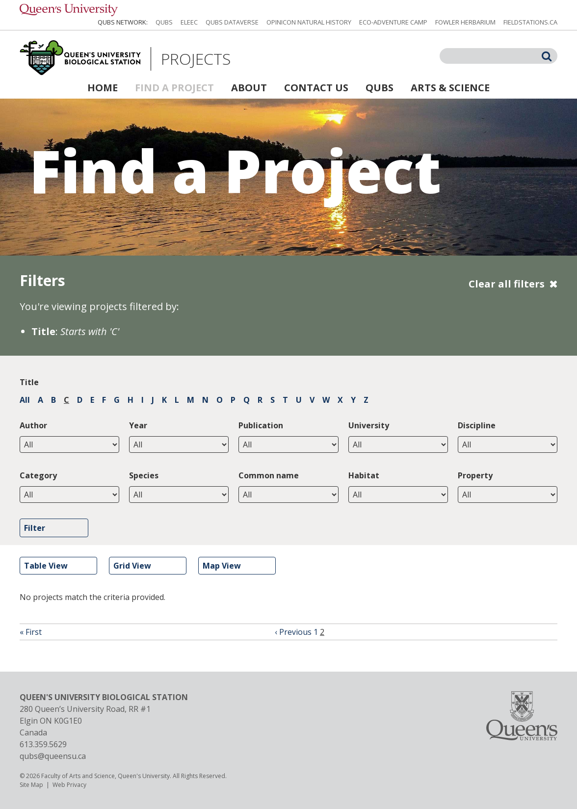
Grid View (132, 565)
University (368, 425)
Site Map (31, 785)
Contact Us (316, 87)
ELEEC (189, 22)
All (25, 399)
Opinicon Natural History (308, 22)
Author (33, 425)
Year (138, 425)
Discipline (477, 425)
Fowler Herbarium (465, 22)
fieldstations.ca (530, 22)
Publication (260, 425)
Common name (268, 475)
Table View (46, 565)
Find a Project (174, 87)
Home (102, 87)
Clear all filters (507, 283)
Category (38, 475)
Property (475, 475)
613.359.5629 (43, 744)
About (249, 87)
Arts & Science (450, 87)
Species (143, 475)
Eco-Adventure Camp (393, 22)
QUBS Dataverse (232, 22)
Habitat (363, 475)
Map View (222, 565)
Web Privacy (69, 785)
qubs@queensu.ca (53, 756)
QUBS (164, 22)
